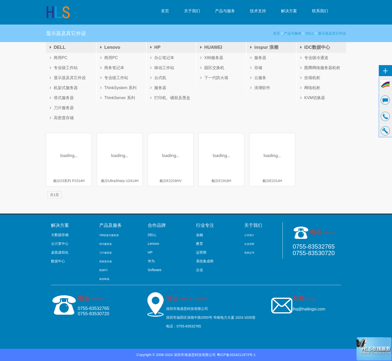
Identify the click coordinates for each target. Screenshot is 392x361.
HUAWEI (211, 47)
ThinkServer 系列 (117, 98)
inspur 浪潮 (264, 47)
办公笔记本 (162, 58)
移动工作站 (162, 68)
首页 (165, 11)
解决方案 (289, 11)
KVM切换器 (312, 98)
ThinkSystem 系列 (118, 88)
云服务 (258, 78)
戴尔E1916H (221, 181)
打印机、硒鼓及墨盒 (170, 98)
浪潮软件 (260, 88)
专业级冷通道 (314, 58)
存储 (256, 68)
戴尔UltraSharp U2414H (119, 181)
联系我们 (320, 11)
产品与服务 (225, 11)
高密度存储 (62, 118)
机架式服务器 (64, 88)
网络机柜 (310, 88)
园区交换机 (212, 68)
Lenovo (110, 47)
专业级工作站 (64, 68)
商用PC (58, 58)
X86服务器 (211, 58)
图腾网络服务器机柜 (320, 68)
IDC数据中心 (315, 47)
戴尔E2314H (272, 181)
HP (155, 47)
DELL (310, 33)
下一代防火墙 (214, 78)
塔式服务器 (62, 98)
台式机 (158, 78)
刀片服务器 (62, 108)
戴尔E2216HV (171, 181)
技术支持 (258, 11)
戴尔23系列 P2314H (69, 181)
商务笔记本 (112, 68)
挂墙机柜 (310, 78)
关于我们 (192, 11)
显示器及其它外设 (332, 33)
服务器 (158, 88)
